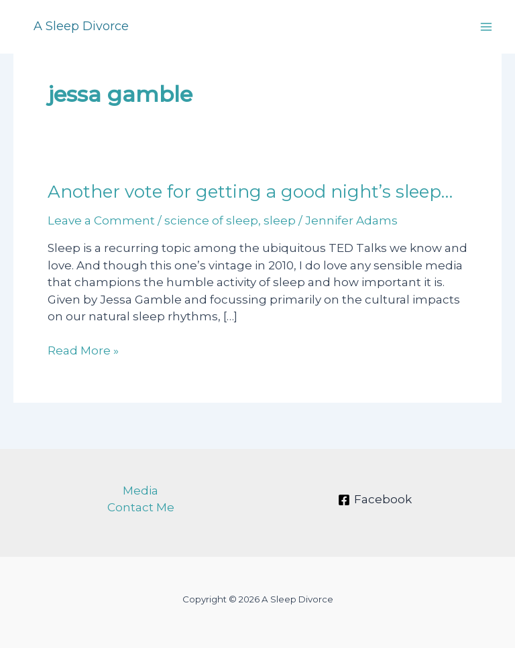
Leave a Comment (101, 220)
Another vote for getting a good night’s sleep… (250, 191)
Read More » (83, 351)
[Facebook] (374, 500)
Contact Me (140, 507)
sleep (280, 220)
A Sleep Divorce (81, 26)
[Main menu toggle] (486, 26)
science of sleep (211, 220)
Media (140, 490)
